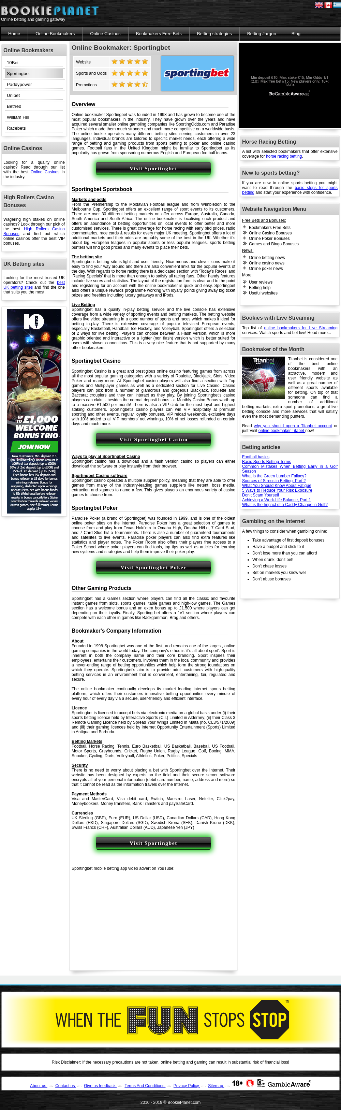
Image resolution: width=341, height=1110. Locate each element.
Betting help (259, 287)
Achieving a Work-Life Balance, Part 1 (276, 500)
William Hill (18, 117)
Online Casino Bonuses (270, 233)
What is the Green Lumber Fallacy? (274, 476)
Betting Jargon (261, 33)
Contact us (65, 1085)
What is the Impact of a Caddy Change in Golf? (285, 504)
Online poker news (266, 268)
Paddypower (19, 84)
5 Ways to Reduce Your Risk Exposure (277, 490)
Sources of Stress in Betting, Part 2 (274, 480)
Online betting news (267, 257)
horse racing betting (284, 156)
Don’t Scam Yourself (260, 495)
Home (14, 33)
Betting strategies (214, 33)
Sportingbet (18, 73)
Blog (296, 33)
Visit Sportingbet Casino (153, 439)
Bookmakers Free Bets (159, 33)
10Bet (12, 62)
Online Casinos (105, 33)
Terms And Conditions (144, 1085)
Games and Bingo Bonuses (274, 244)
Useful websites (263, 293)
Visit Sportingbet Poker (154, 567)
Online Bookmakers (55, 33)
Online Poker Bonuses (269, 238)
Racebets (16, 128)
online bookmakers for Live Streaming (301, 328)
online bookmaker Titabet (281, 430)
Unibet (13, 95)
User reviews (260, 282)
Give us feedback (100, 1085)
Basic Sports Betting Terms (266, 461)
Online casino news (266, 263)
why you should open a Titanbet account (293, 425)
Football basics (255, 457)
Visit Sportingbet (153, 168)
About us (38, 1085)
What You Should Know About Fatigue (276, 485)
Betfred (14, 106)
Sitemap (216, 1085)
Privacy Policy (187, 1085)
